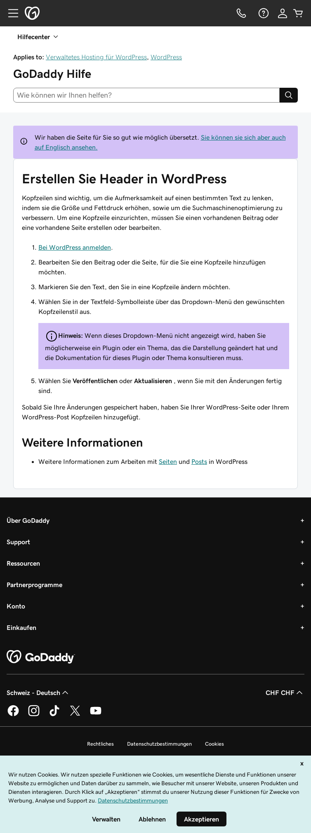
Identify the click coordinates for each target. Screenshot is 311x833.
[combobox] (146, 95)
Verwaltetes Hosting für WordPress (96, 57)
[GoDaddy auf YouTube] (95, 714)
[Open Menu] (10, 13)
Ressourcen (23, 563)
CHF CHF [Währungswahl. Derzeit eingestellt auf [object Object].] (285, 692)
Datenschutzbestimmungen (159, 743)
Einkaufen (21, 627)
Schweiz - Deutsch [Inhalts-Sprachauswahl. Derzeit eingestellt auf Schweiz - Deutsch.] (38, 692)
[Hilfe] (262, 13)
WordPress (166, 57)
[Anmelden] (282, 13)
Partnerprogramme (34, 584)
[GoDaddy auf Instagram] (33, 714)
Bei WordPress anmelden (74, 247)
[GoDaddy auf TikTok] (54, 714)
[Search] (289, 95)
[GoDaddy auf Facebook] (13, 714)
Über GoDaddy (28, 520)
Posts (199, 461)
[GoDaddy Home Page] (41, 657)
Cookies (214, 743)
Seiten (168, 461)
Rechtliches (100, 743)
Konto (16, 606)
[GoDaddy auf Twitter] (75, 714)
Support (18, 541)
